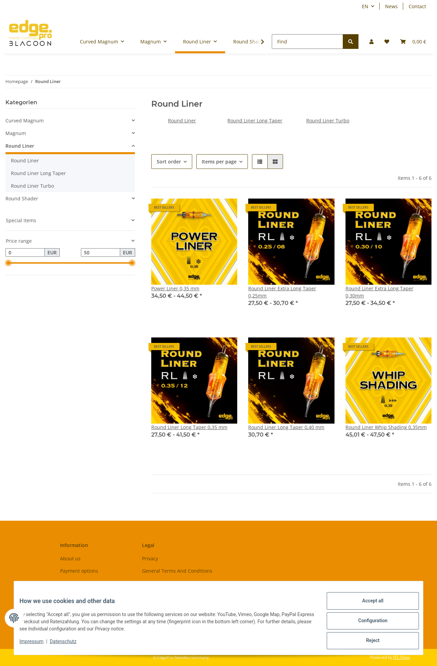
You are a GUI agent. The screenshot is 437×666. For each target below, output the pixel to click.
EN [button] (365, 6)
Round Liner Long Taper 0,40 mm (286, 427)
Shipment (71, 583)
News (391, 6)
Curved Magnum (24, 120)
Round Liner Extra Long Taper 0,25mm (282, 292)
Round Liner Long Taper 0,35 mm (189, 427)
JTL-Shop (401, 657)
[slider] (8, 263)
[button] (371, 41)
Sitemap (151, 583)
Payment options (79, 571)
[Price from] (25, 252)
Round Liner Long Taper (254, 120)
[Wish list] (387, 41)
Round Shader (21, 198)
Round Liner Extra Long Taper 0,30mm (379, 292)
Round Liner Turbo (327, 120)
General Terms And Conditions (177, 571)
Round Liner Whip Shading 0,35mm (386, 427)
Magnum (15, 133)
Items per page (219, 161)
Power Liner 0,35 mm (175, 288)
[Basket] (413, 41)
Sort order (169, 161)
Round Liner (182, 120)
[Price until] (100, 252)
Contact (417, 6)
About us (70, 558)
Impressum (37, 645)
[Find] (307, 41)
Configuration (367, 624)
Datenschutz (68, 645)
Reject (367, 641)
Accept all (367, 606)
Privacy (150, 558)
